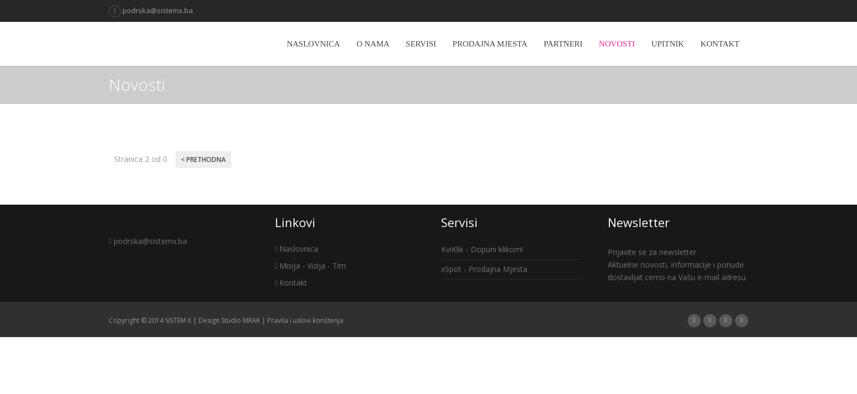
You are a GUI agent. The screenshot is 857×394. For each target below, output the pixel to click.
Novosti (617, 43)
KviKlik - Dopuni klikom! (482, 249)
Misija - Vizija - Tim (310, 265)
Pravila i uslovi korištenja (305, 320)
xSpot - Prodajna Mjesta (484, 269)
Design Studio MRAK (229, 320)
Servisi (421, 43)
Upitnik (667, 43)
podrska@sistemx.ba (151, 10)
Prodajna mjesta (490, 43)
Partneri (563, 43)
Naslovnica (314, 43)
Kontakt (720, 43)
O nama (372, 43)
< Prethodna (203, 159)
